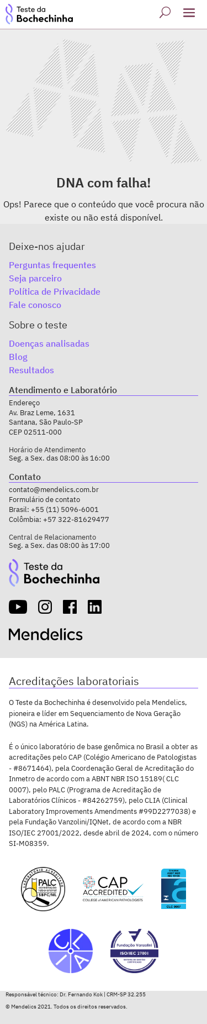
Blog (18, 356)
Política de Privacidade (54, 291)
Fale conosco (35, 304)
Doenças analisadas (49, 343)
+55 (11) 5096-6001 (65, 509)
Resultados (31, 369)
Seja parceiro (35, 278)
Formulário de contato (44, 499)
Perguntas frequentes (52, 264)
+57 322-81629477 (76, 519)
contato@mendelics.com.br (54, 489)
